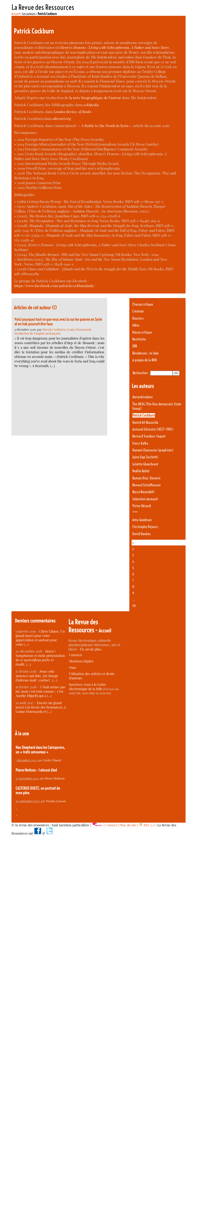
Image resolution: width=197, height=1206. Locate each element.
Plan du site (127, 825)
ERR (134, 346)
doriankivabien (142, 397)
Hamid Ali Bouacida (145, 422)
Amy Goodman (142, 520)
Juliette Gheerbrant (145, 464)
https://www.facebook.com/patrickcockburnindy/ (54, 285)
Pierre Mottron (55, 778)
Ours (72, 667)
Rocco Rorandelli (143, 492)
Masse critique (142, 332)
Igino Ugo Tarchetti (145, 457)
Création (138, 311)
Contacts (75, 655)
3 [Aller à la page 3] (133, 555)
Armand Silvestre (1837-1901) (152, 429)
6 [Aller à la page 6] (133, 574)
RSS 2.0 (147, 825)
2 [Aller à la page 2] (133, 549)
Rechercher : (141, 373)
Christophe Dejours (145, 527)
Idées (135, 325)
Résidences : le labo (145, 353)
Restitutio (139, 339)
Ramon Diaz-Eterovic (146, 478)
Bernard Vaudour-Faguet (149, 436)
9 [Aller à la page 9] (133, 593)
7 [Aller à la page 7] (133, 580)
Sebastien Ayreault (145, 499)
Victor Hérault (141, 506)
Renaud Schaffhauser (146, 485)
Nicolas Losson (56, 801)
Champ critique (142, 304)
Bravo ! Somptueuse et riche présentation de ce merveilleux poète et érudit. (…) (40, 658)
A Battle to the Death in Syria (104, 125)
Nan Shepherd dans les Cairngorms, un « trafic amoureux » (40, 749)
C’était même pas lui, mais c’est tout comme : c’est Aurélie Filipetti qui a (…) (40, 691)
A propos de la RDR (144, 360)
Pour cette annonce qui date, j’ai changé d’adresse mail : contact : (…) (37, 675)
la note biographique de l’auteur (95, 97)
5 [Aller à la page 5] (133, 568)
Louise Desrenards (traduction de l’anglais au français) (52, 331)
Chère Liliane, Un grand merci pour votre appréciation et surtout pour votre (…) (40, 638)
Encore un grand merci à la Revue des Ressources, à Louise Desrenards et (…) (41, 707)
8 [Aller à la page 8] (133, 587)
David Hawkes (141, 534)
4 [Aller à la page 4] (133, 562)
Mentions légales (81, 661)
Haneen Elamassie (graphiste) (152, 450)
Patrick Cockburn (53, 329)
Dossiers (138, 318)
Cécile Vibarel (52, 760)
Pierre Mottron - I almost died (36, 770)
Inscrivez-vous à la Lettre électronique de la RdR (87, 686)
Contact (111, 825)
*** (135, 513)
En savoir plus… (91, 649)
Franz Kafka (140, 443)
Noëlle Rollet (141, 471)
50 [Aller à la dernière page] (134, 606)
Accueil (15, 14)
